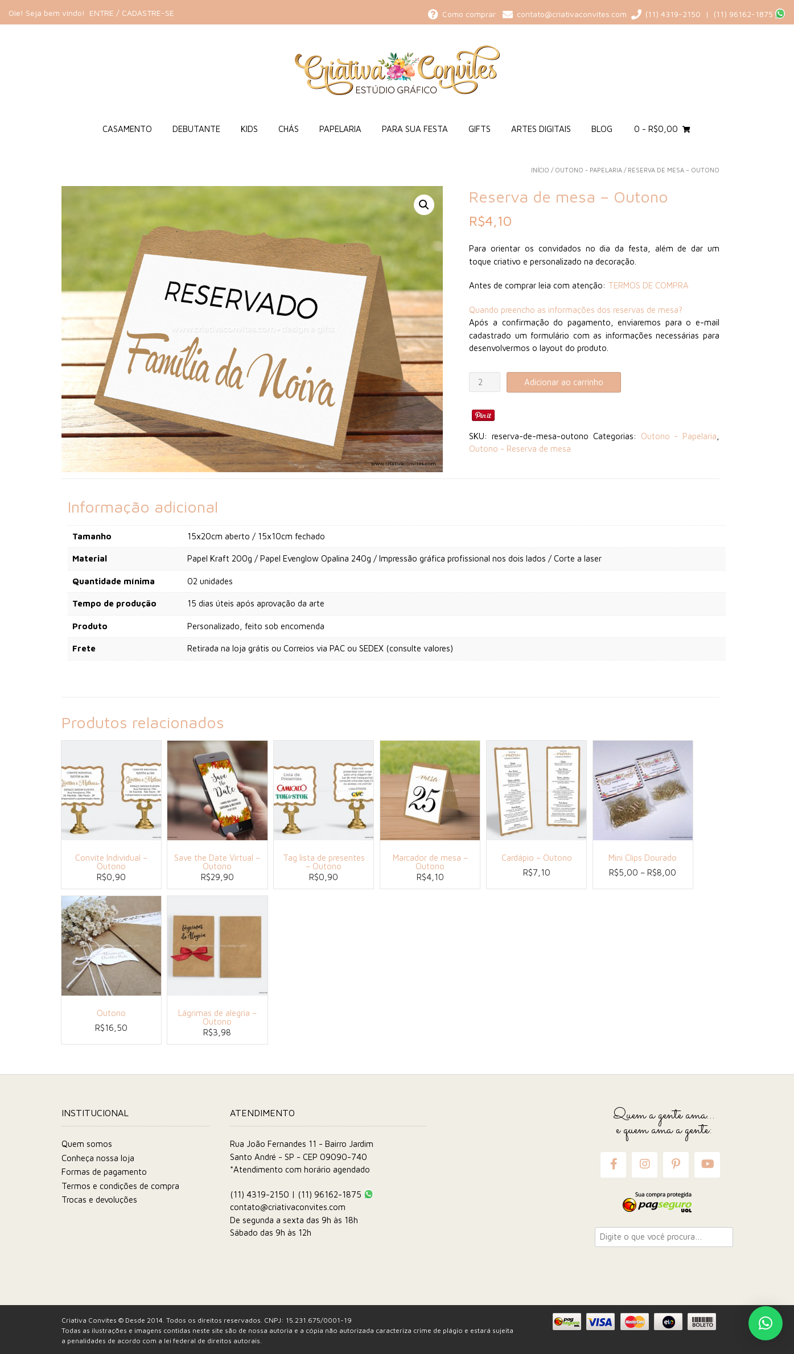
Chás (288, 129)
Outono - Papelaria (588, 170)
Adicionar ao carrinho (563, 382)
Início (540, 170)
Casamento (127, 129)
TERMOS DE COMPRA (648, 285)
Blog (601, 129)
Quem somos (86, 1144)
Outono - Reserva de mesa (520, 448)
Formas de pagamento (104, 1172)
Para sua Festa (415, 129)
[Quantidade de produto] (484, 382)
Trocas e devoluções (99, 1199)
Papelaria (340, 129)
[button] (424, 205)
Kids (249, 129)
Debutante (196, 129)
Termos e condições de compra (120, 1186)
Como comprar (464, 14)
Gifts (479, 129)
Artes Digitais (541, 129)
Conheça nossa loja (97, 1158)
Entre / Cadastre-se (131, 13)
